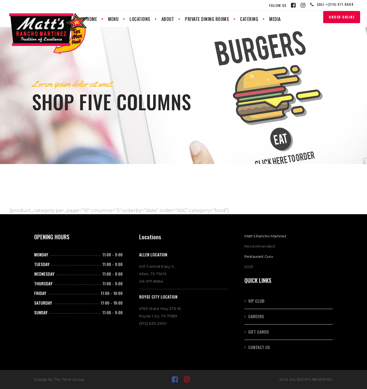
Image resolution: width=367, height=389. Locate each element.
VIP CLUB (256, 301)
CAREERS (256, 316)
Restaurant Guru (258, 256)
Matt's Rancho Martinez (265, 236)
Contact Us (259, 347)
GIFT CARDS (258, 332)
